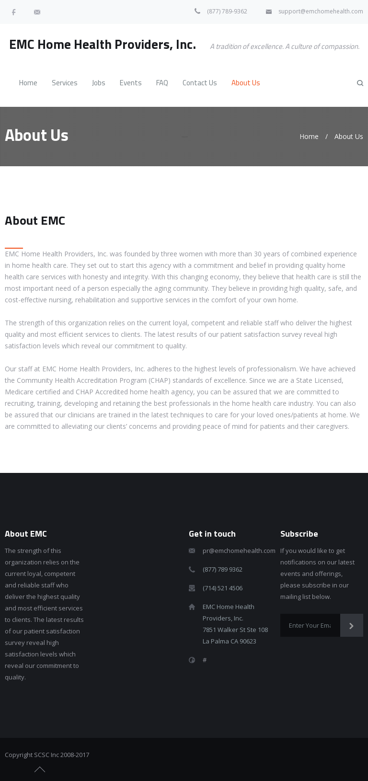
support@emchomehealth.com (320, 11)
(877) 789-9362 (227, 11)
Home (309, 136)
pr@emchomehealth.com (239, 550)
